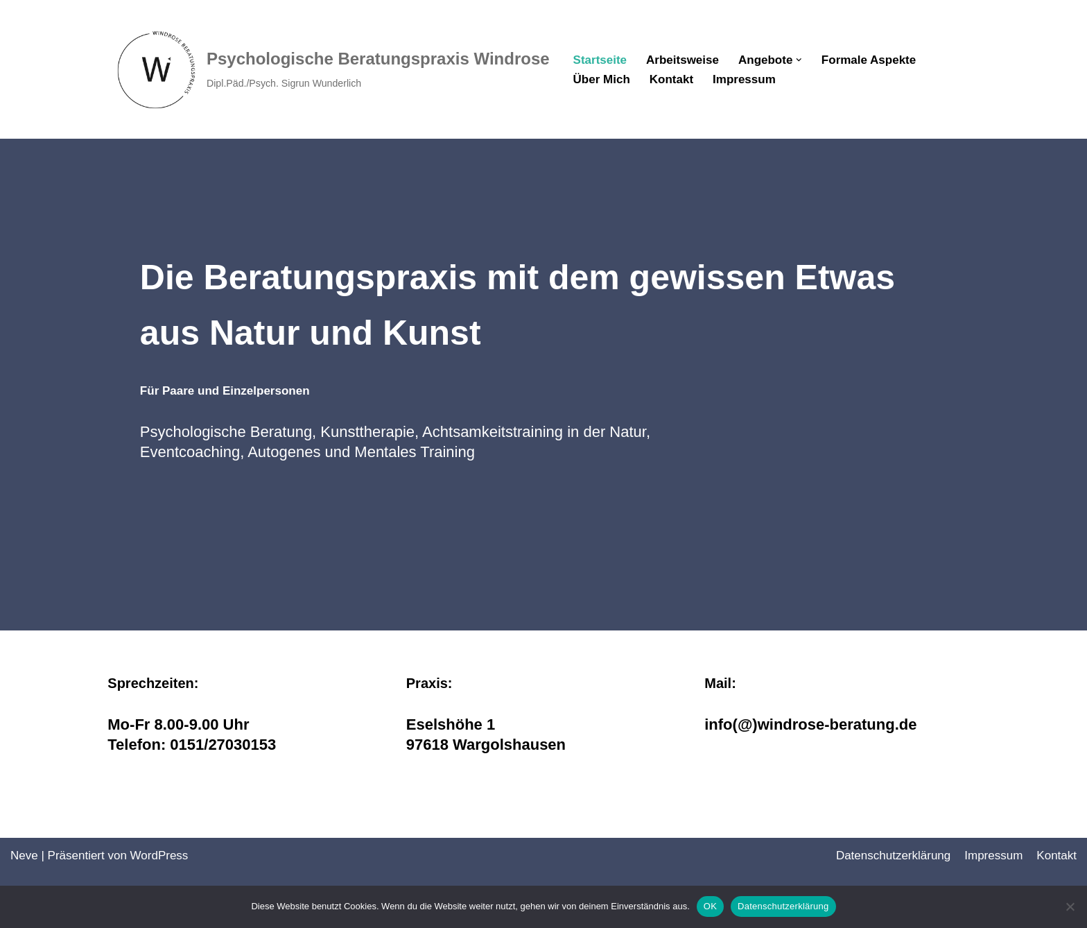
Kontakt (671, 79)
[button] (799, 60)
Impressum (744, 79)
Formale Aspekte (868, 60)
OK (710, 906)
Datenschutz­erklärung (893, 855)
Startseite (600, 60)
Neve (24, 855)
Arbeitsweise (682, 60)
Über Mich (601, 79)
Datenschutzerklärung (783, 906)
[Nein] (1070, 906)
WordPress (159, 855)
